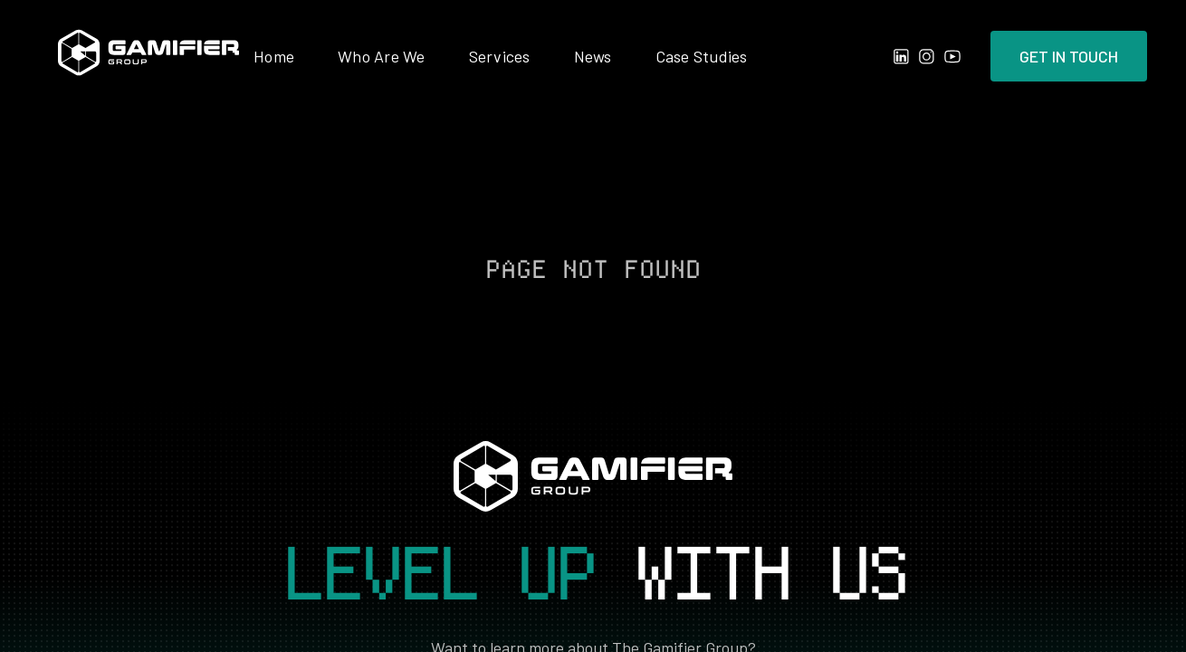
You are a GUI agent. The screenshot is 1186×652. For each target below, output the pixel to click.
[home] (148, 56)
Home (273, 56)
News (593, 56)
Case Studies (701, 56)
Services (500, 56)
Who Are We (382, 56)
